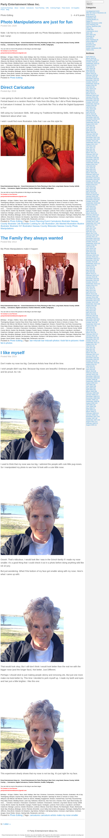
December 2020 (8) (92, 158)
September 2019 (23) (93, 183)
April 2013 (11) (91, 313)
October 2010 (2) (91, 362)
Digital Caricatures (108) (94, 23)
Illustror (80, 223)
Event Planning (37, 221)
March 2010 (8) (91, 372)
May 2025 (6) (90, 71)
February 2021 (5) (92, 155)
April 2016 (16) (91, 252)
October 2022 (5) (91, 121)
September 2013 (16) (93, 304)
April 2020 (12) (91, 172)
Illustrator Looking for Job (33, 223)
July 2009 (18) (90, 385)
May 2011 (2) (90, 350)
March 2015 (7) (91, 274)
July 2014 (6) (90, 288)
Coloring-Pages (55, 8)
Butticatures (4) (91, 17)
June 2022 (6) (90, 128)
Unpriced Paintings (7, 8)
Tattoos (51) (90, 50)
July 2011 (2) (90, 346)
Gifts (47, 8)
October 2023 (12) (92, 103)
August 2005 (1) (91, 425)
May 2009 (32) (91, 388)
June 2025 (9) (90, 69)
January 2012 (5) (91, 336)
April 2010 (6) (90, 370)
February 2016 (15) (92, 256)
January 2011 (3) (91, 356)
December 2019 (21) (93, 178)
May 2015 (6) (90, 271)
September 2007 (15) (93, 420)
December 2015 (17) (93, 259)
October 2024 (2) (91, 82)
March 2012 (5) (91, 333)
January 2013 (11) (92, 318)
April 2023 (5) (90, 113)
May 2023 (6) (90, 111)
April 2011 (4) (90, 351)
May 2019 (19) (91, 190)
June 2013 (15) (91, 309)
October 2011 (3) (91, 341)
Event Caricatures (52, 221)
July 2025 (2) (90, 67)
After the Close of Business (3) (96, 13)
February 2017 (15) (92, 235)
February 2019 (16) (92, 195)
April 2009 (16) (91, 390)
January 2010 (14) (92, 375)
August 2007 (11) (91, 422)
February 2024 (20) (92, 96)
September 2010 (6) (92, 363)
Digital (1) (89, 22)
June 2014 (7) (90, 289)
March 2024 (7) (91, 94)
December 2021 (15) (93, 138)
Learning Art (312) (92, 32)
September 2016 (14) (93, 244)
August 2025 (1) (91, 66)
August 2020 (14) (91, 165)
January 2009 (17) (92, 395)
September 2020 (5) (92, 163)
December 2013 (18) (93, 299)
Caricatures (30, 8)
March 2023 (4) (91, 114)
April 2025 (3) (90, 72)
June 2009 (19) (91, 387)
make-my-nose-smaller (67, 815)
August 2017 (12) (91, 225)
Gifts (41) (89, 28)
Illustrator (5, 226)
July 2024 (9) (90, 87)
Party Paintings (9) (92, 40)
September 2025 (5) (92, 64)
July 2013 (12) (90, 308)
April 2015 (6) (90, 272)
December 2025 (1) (92, 61)
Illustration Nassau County (35, 226)
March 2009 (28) (91, 392)
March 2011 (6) (91, 353)
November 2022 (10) (93, 119)
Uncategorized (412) (92, 12)
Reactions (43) (91, 45)
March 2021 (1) (91, 153)
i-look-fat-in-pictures (69, 340)
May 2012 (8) (90, 330)
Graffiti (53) (89, 30)
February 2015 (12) (92, 276)
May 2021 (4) (90, 150)
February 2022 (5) (92, 135)
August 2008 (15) (91, 404)
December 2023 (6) (92, 99)
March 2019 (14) (91, 193)
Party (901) (89, 39)
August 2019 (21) (91, 185)
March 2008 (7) (91, 412)
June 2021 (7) (90, 148)
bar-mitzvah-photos (50, 340)
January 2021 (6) (91, 156)
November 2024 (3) (92, 81)
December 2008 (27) (93, 397)
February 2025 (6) (92, 76)
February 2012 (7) (92, 335)
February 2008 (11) (92, 414)
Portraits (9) (90, 44)
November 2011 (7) (92, 340)
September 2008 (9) (92, 402)
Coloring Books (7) (92, 20)
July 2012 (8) (90, 328)
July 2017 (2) (90, 227)
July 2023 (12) (90, 108)
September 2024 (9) (92, 84)
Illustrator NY (16, 226)
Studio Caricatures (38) (93, 49)
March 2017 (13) (91, 234)
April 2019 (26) (91, 192)
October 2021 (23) (92, 141)
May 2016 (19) (91, 251)
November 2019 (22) (93, 180)
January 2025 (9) (91, 77)
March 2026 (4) (91, 59)
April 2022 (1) (90, 131)
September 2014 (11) (93, 284)
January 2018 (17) (92, 217)
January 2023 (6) (91, 116)
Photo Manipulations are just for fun (36, 22)
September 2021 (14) (93, 143)
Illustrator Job (14, 223)
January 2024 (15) (92, 98)
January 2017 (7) (91, 237)
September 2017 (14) (93, 224)
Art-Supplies (75, 8)
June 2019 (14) (91, 188)
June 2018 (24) (91, 209)
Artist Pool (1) (90, 15)
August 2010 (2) (91, 365)
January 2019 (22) (92, 197)
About (16, 8)
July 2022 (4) (90, 126)
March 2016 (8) (91, 254)
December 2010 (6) (92, 358)
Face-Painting (39, 8)
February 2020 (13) (92, 175)
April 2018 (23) (91, 212)
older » (7, 824)
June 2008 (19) (91, 407)
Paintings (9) (90, 37)
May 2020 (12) (91, 170)
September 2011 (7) (92, 343)
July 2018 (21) (90, 207)
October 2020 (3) (91, 161)
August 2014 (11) (91, 286)
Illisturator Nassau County (60, 226)
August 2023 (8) (91, 106)
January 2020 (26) (92, 177)
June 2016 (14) (91, 249)
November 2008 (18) (93, 399)
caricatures (35, 815)
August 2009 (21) (91, 383)
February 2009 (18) (92, 393)
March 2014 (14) (91, 294)
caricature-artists (48, 815)
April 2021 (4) (90, 151)
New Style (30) (91, 35)
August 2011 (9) (91, 345)
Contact (22, 8)
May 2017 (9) (90, 230)
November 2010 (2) (92, 360)
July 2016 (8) (90, 247)
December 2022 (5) (92, 118)
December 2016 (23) (93, 239)
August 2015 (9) (91, 266)
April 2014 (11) (91, 293)
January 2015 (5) (91, 277)
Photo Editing (16, 77)
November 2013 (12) (93, 301)
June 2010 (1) (90, 368)
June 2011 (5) (90, 348)
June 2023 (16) (91, 109)
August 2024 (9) (91, 86)
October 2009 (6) (91, 380)
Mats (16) (89, 33)
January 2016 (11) (92, 257)
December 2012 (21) (93, 319)
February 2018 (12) (92, 215)
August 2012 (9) (91, 326)
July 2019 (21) (90, 187)
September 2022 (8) (92, 123)
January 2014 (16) (92, 298)
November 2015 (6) (92, 261)
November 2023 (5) (92, 101)
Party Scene (66, 8)
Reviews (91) (90, 47)
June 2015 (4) (90, 269)
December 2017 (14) (93, 219)
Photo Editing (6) (91, 42)
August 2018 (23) (91, 205)
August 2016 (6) (91, 246)
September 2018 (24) (93, 203)
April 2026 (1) (90, 57)
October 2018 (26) (92, 202)
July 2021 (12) (90, 146)
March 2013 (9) (91, 314)
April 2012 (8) (90, 331)
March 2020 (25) (91, 173)
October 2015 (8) (91, 262)
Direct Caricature (17, 87)
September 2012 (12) (93, 325)
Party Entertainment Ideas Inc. (20, 4)
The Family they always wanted (32, 238)
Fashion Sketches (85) (93, 27)
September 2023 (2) (92, 104)
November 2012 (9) (92, 321)
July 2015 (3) (90, 267)
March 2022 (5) (91, 133)
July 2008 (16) (90, 405)
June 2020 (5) (90, 168)
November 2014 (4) (92, 281)
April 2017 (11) (91, 232)
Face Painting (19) (92, 25)
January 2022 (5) (91, 136)
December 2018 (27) (93, 198)
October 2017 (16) (92, 222)
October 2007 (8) (91, 419)
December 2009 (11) (93, 377)
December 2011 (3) (92, 338)
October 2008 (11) (92, 400)
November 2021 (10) (93, 140)
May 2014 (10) (91, 291)
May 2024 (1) (90, 91)
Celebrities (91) (91, 18)
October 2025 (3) (91, 62)
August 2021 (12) (91, 145)
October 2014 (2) (91, 283)
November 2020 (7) (92, 160)
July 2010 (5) (90, 367)
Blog (7, 9)
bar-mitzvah (35, 340)
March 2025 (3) (91, 74)
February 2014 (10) (92, 296)
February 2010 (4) (92, 373)
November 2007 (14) (93, 417)
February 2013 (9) (92, 316)
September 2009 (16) (93, 382)
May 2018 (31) (91, 210)
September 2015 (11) (93, 264)
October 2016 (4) (91, 242)
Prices (3, 9)
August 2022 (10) (91, 124)
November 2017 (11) (93, 220)
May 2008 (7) (90, 409)
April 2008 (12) (91, 410)
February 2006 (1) (92, 424)
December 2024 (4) (92, 79)
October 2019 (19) (92, 182)
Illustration (72, 223)
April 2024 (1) (90, 93)
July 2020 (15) (90, 166)
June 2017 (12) (91, 229)
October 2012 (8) (91, 323)
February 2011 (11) (92, 355)
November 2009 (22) (93, 378)
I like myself (12, 352)
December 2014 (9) (92, 279)
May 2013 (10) (91, 311)
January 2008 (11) (92, 415)
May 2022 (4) (90, 130)
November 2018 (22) (93, 200)
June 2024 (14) (91, 89)
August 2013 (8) (91, 306)
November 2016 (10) (93, 240)
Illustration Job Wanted (56, 223)
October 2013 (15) (92, 303)
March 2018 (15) (91, 214)
